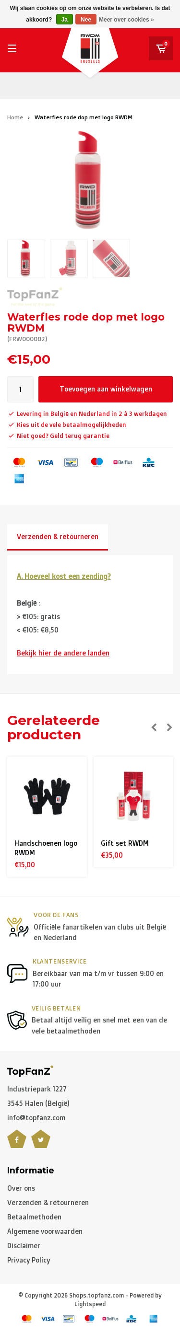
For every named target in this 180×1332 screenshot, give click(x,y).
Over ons (21, 1188)
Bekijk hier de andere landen (63, 653)
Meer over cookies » (126, 19)
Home (15, 117)
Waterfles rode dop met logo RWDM (83, 117)
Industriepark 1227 (37, 1089)
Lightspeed (90, 1304)
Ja (64, 19)
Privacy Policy (28, 1260)
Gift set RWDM (125, 843)
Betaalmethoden (34, 1217)
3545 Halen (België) (38, 1103)
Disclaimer (23, 1245)
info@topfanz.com (36, 1118)
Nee (86, 19)
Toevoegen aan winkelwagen (106, 389)
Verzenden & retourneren (57, 536)
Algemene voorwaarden (45, 1231)
